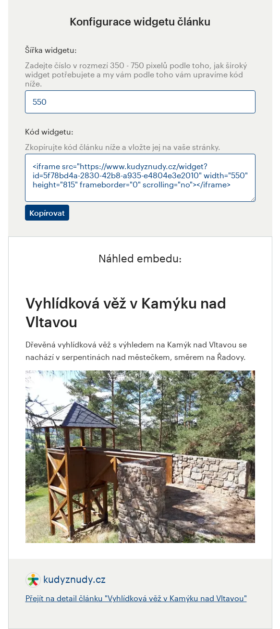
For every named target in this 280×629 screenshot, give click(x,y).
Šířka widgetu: (51, 49)
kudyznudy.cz (74, 579)
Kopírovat (47, 212)
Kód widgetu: (49, 131)
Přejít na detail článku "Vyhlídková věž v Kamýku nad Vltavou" (136, 598)
